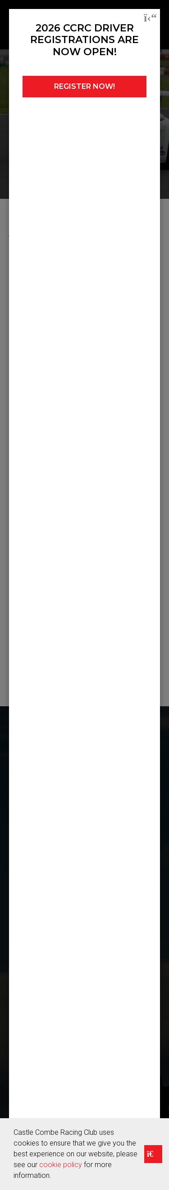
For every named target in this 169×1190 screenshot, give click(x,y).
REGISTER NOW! (84, 86)
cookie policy (60, 1164)
